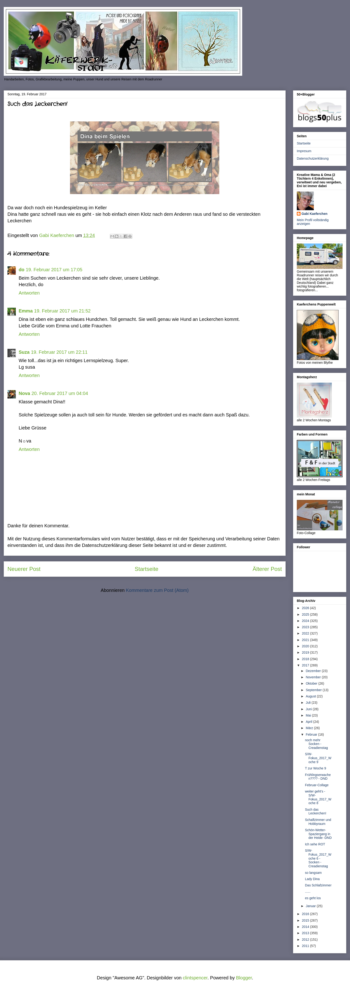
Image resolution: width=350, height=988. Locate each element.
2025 (306, 614)
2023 (306, 627)
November (314, 677)
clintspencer (195, 977)
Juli (309, 702)
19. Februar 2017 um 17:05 (54, 269)
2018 (306, 659)
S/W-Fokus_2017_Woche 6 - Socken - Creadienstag (318, 858)
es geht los (313, 898)
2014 (306, 927)
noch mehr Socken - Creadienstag (316, 744)
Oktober (312, 683)
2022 (306, 633)
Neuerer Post (23, 569)
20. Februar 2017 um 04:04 (60, 393)
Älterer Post (267, 569)
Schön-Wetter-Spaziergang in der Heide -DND (318, 834)
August (311, 696)
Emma (26, 310)
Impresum (304, 151)
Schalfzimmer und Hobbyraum (318, 822)
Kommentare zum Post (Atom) (157, 590)
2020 (306, 646)
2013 (306, 933)
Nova (24, 393)
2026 (306, 608)
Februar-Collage (317, 785)
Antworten (29, 292)
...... (307, 891)
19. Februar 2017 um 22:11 (59, 352)
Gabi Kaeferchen (314, 214)
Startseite (146, 569)
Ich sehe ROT (315, 844)
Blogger (244, 977)
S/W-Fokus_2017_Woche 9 (318, 758)
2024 (306, 621)
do (21, 269)
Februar (312, 734)
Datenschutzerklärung (313, 158)
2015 (306, 920)
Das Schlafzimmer (318, 885)
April (309, 722)
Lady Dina (312, 879)
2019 (306, 652)
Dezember (314, 671)
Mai (309, 715)
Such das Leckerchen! (315, 811)
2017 (306, 665)
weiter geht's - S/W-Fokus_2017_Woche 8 (318, 797)
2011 (306, 946)
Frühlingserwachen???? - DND (318, 777)
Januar (311, 906)
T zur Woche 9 (315, 768)
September (314, 690)
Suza (24, 352)
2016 (306, 914)
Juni (309, 709)
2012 (306, 939)
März (310, 728)
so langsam (313, 873)
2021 (306, 640)
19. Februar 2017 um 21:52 (62, 310)
